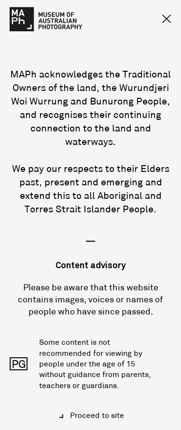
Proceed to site (96, 415)
